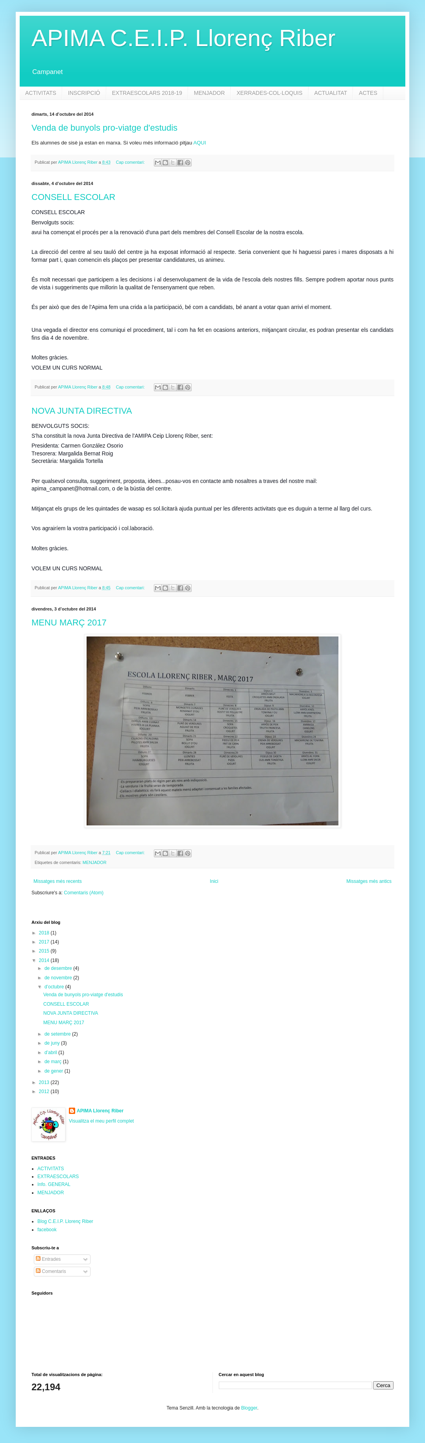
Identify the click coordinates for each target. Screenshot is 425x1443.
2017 (45, 942)
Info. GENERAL (53, 1184)
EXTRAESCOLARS (58, 1176)
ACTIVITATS (40, 93)
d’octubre (54, 987)
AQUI (199, 143)
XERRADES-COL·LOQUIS (269, 93)
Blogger (249, 1408)
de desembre (58, 968)
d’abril (51, 1052)
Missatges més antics (369, 881)
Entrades (48, 1259)
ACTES (368, 93)
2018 (45, 933)
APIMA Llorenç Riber (100, 1111)
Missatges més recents (57, 881)
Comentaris (51, 1271)
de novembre (58, 977)
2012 (45, 1091)
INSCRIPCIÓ (84, 93)
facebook (47, 1229)
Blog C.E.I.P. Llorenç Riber (65, 1221)
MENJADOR (209, 93)
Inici (214, 881)
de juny (52, 1043)
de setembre (58, 1034)
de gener (54, 1071)
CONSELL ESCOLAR (73, 197)
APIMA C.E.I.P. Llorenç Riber (183, 38)
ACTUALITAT (330, 93)
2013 (45, 1082)
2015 (45, 951)
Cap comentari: (131, 162)
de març (53, 1061)
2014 (45, 960)
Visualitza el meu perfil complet (101, 1121)
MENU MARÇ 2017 (69, 622)
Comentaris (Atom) (83, 892)
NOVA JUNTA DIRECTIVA (81, 411)
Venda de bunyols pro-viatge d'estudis (104, 128)
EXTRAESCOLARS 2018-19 (147, 93)
